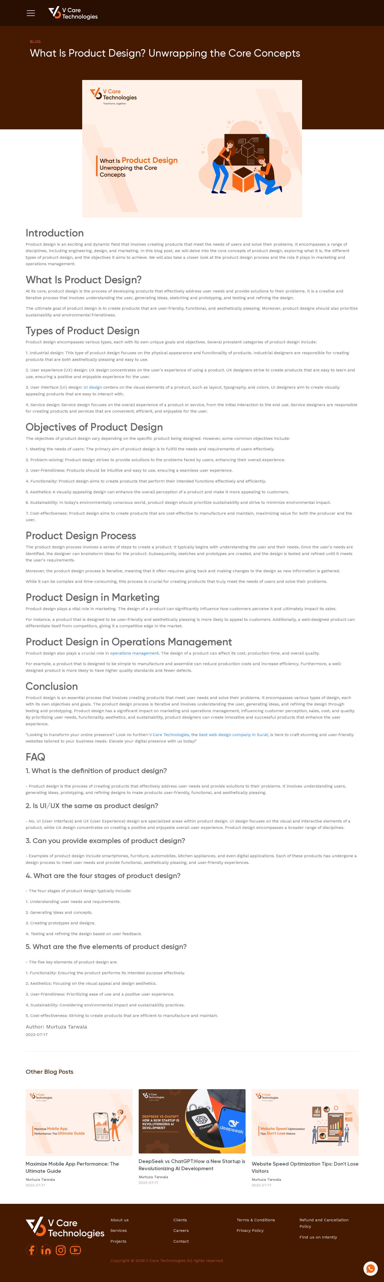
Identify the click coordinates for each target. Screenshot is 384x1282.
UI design (92, 409)
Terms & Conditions (256, 1219)
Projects (118, 1241)
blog (35, 41)
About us (119, 1219)
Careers (181, 1230)
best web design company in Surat (233, 757)
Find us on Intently (318, 1237)
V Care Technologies (169, 757)
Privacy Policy (250, 1230)
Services (118, 1230)
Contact (181, 1241)
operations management (134, 675)
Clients (180, 1219)
